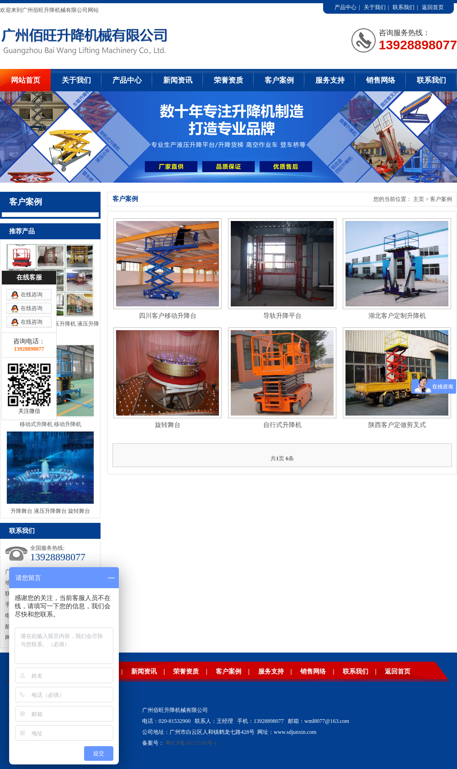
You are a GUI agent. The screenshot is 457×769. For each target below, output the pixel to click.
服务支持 (330, 80)
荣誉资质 (228, 80)
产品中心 (345, 7)
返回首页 (433, 7)
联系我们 (403, 7)
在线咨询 (32, 294)
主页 (418, 199)
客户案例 (279, 80)
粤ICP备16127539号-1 (191, 743)
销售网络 (380, 80)
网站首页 (25, 80)
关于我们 (375, 7)
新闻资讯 (177, 80)
